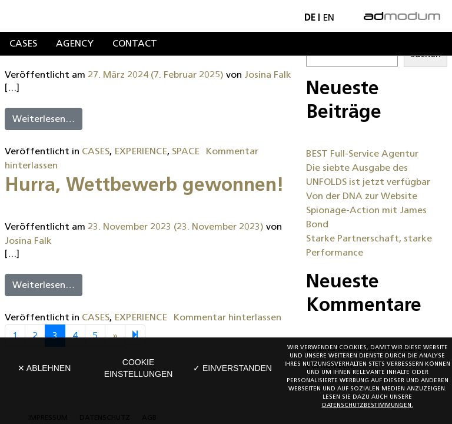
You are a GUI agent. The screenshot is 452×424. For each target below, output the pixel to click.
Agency (75, 43)
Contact (134, 43)
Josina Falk (267, 74)
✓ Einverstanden (232, 368)
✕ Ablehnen (44, 368)
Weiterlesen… (43, 118)
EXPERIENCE (140, 151)
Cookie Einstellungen (138, 368)
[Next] (135, 334)
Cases (23, 43)
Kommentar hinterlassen (227, 317)
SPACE (186, 151)
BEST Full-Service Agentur (362, 153)
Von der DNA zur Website (361, 195)
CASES (95, 151)
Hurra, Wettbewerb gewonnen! (144, 184)
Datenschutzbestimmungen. (367, 405)
